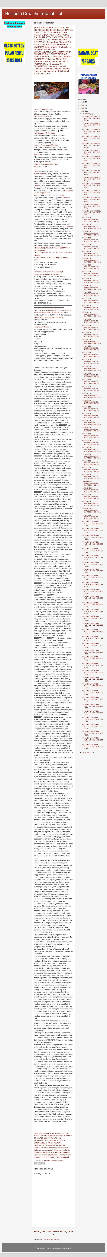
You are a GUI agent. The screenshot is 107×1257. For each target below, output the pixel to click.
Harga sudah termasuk (42, 327)
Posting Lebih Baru (43, 1231)
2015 (83, 111)
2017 (83, 105)
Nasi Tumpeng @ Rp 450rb (44, 133)
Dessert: (37, 186)
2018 (83, 102)
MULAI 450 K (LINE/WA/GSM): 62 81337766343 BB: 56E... (91, 219)
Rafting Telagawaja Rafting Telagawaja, (49, 317)
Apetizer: (37, 195)
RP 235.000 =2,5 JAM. (63, 310)
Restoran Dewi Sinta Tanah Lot (33, 13)
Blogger (68, 1248)
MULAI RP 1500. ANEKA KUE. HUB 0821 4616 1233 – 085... (92, 523)
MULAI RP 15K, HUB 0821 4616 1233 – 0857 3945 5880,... (91, 118)
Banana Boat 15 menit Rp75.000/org (48, 272)
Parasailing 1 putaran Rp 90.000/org (48, 274)
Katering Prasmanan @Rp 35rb (46, 145)
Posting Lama (66, 1231)
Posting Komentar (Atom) (51, 1239)
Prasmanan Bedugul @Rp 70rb (46, 164)
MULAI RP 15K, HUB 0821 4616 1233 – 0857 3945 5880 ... (91, 125)
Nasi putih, (38, 155)
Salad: (36, 171)
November (86, 752)
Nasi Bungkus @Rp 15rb (43, 109)
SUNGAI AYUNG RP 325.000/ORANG (48, 313)
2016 (83, 108)
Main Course (39, 174)
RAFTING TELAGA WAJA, (44, 310)
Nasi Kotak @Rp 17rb (42, 116)
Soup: (36, 167)
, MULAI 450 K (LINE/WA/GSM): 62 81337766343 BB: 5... (90, 483)
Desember (86, 114)
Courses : (66, 198)
